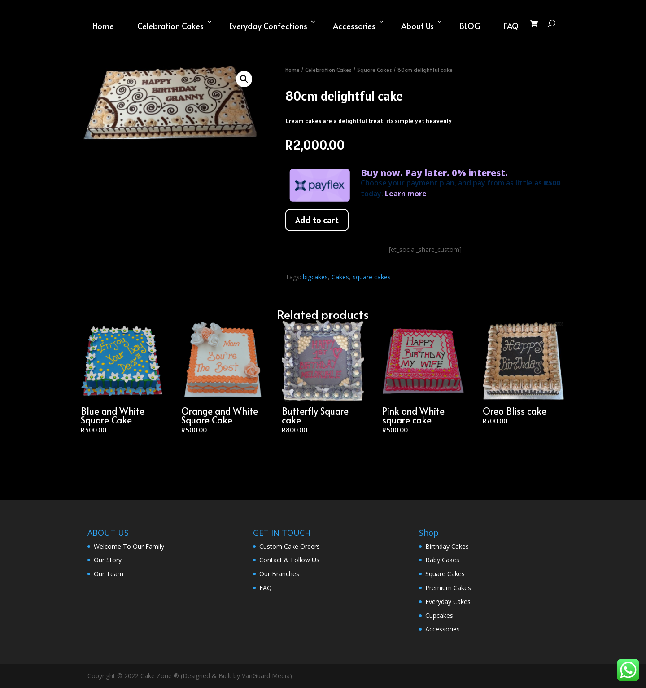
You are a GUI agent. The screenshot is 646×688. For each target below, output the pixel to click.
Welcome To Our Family (129, 546)
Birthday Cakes (447, 546)
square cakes (372, 277)
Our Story (108, 560)
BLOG (469, 25)
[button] (244, 79)
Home (103, 25)
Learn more (406, 193)
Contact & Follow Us (289, 560)
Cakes (340, 277)
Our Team (108, 573)
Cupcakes (439, 615)
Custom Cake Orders (289, 546)
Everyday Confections (268, 25)
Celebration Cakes (170, 25)
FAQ (511, 25)
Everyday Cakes (448, 601)
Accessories (354, 25)
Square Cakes (374, 69)
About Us (417, 25)
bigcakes (315, 277)
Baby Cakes (442, 560)
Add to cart (317, 220)
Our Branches (279, 573)
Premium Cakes (448, 587)
